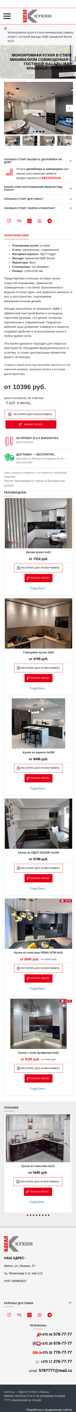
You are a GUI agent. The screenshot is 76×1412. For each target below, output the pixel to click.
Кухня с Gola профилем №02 (38, 1052)
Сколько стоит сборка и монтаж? (29, 208)
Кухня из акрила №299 (38, 752)
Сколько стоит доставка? (24, 198)
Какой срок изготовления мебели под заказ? (33, 188)
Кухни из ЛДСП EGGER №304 (38, 852)
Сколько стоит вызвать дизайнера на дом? (33, 161)
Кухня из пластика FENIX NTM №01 (38, 952)
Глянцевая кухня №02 (38, 652)
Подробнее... (38, 588)
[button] (7, 108)
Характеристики (16, 235)
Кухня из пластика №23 (38, 1166)
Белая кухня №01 (38, 552)
